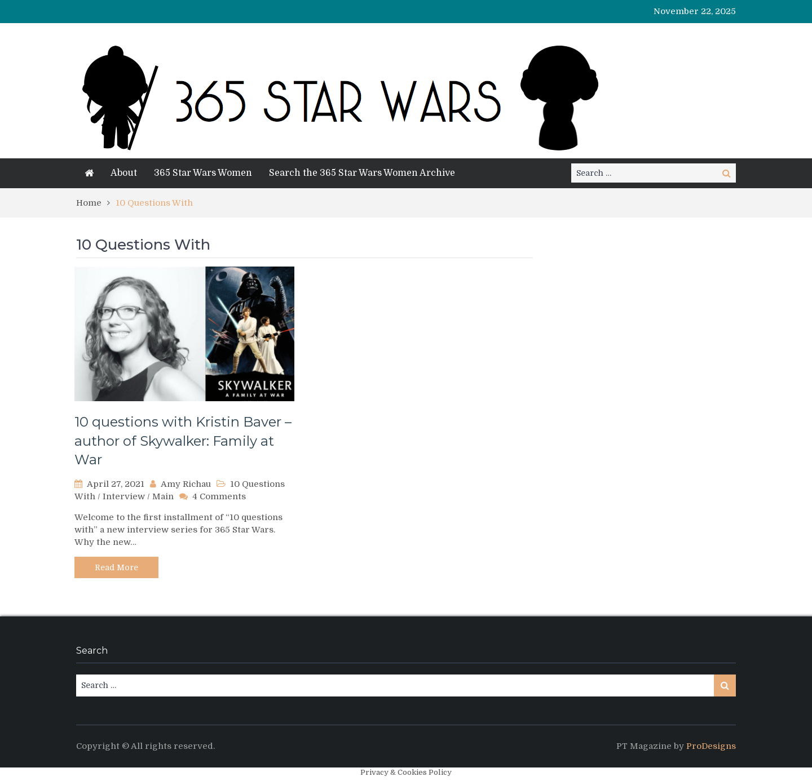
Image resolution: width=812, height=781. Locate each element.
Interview (124, 496)
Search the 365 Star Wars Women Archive (362, 173)
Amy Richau (186, 484)
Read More (116, 567)
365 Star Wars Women (203, 173)
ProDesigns (711, 746)
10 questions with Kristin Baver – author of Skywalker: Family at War (183, 441)
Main (163, 496)
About (124, 173)
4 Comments (219, 496)
